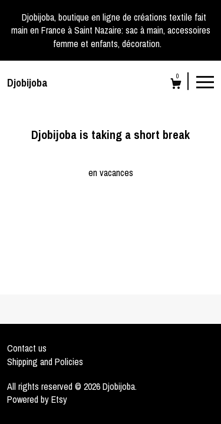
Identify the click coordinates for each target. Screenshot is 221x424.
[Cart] (176, 85)
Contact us (27, 348)
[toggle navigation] (205, 81)
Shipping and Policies (45, 361)
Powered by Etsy (37, 399)
